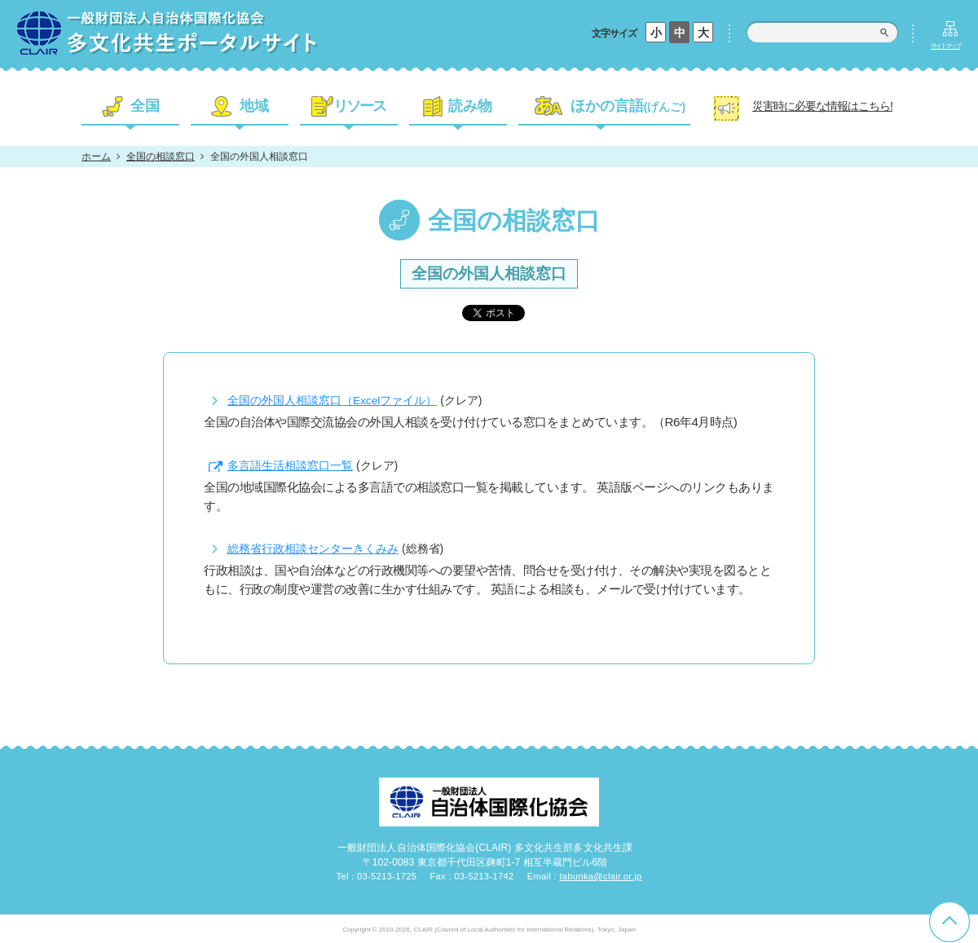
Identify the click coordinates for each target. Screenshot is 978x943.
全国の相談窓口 (160, 156)
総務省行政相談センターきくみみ (313, 549)
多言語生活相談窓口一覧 (290, 466)
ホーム (96, 156)
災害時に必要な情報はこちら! (822, 105)
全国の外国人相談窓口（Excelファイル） (332, 400)
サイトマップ (945, 46)
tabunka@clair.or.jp (600, 876)
